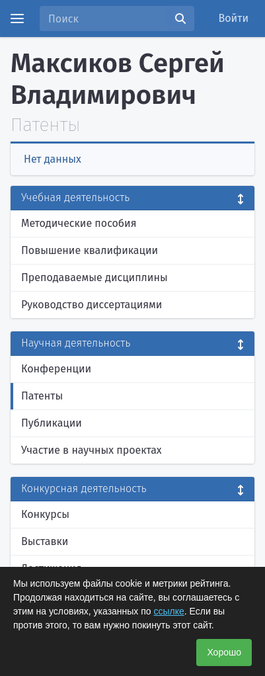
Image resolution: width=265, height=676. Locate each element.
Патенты (42, 396)
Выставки (44, 541)
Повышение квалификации (89, 250)
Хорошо (224, 652)
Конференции (56, 368)
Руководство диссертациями (91, 304)
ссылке (169, 611)
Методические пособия (79, 223)
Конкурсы (45, 514)
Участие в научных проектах (91, 450)
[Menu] (17, 18)
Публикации (51, 423)
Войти (234, 18)
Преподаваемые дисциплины (94, 277)
